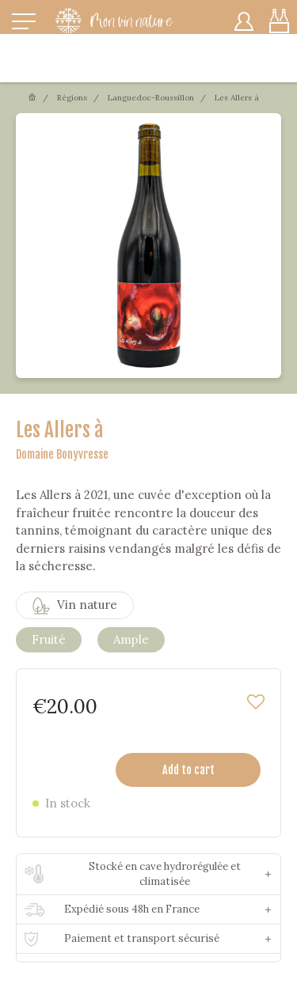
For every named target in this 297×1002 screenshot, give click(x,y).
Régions (72, 98)
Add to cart (188, 770)
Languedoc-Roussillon (151, 98)
